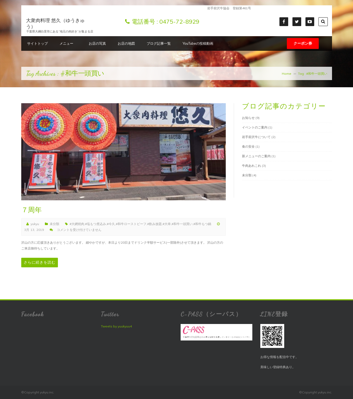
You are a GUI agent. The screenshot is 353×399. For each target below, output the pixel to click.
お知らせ (248, 118)
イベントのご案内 (254, 127)
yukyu (35, 224)
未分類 (54, 224)
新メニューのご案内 (256, 156)
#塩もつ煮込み (95, 224)
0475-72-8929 (179, 21)
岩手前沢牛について (256, 137)
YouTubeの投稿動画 (197, 43)
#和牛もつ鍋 (202, 224)
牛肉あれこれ (251, 166)
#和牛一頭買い (182, 224)
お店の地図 (126, 43)
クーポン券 (303, 43)
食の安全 (248, 146)
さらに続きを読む (40, 262)
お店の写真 (97, 43)
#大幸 (167, 224)
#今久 (111, 224)
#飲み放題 (154, 224)
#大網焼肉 (77, 224)
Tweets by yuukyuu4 (116, 326)
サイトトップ (37, 43)
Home (286, 74)
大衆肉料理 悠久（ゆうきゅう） (55, 23)
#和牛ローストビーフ (131, 224)
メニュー (68, 43)
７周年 (31, 210)
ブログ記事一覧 (159, 43)
